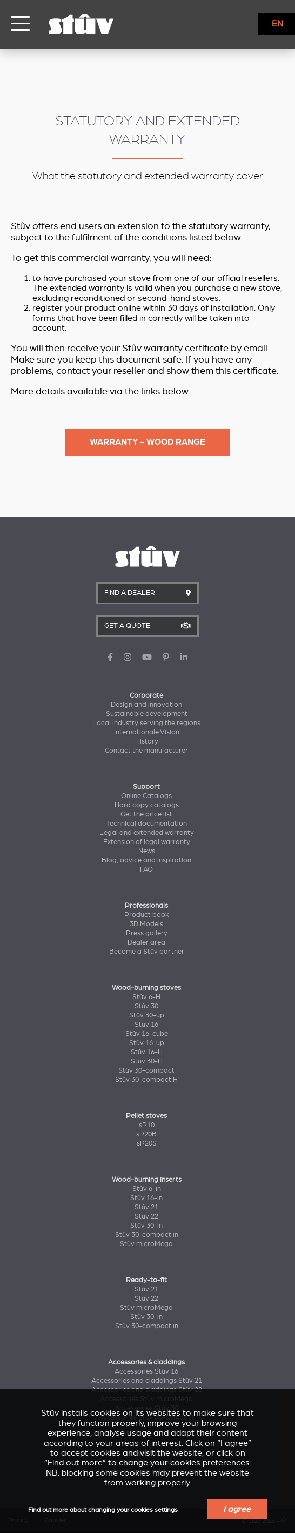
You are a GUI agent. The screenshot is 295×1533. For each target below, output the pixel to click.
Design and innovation (146, 704)
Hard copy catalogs (147, 805)
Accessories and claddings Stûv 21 (146, 1380)
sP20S (147, 1143)
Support (146, 787)
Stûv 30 (146, 1006)
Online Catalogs (146, 796)
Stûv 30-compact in (146, 1235)
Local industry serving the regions (146, 723)
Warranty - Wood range (147, 442)
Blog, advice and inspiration (146, 860)
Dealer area (146, 942)
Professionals (146, 905)
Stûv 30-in (146, 1225)
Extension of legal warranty (146, 842)
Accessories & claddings (146, 1362)
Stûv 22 (146, 1216)
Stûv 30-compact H (146, 1079)
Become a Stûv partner (146, 951)
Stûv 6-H (146, 997)
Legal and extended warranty (146, 832)
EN (277, 24)
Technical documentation (146, 823)
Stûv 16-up (146, 1043)
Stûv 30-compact (146, 1070)
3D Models (146, 924)
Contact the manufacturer (146, 750)
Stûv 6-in (146, 1189)
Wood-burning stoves (146, 988)
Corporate (146, 695)
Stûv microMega (146, 1244)
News (146, 851)
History (146, 741)
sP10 (147, 1125)
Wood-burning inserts (147, 1179)
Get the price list (146, 814)
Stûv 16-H (147, 1052)
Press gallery (146, 933)
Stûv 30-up (146, 1015)
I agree (237, 1509)
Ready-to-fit (146, 1280)
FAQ (146, 869)
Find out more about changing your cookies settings (103, 1510)
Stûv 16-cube (146, 1033)
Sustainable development (146, 714)
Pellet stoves (146, 1116)
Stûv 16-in (146, 1198)
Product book (146, 915)
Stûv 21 (146, 1207)
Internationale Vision (146, 732)
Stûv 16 (146, 1024)
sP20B (146, 1134)
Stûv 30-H (147, 1061)
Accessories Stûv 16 (146, 1371)
